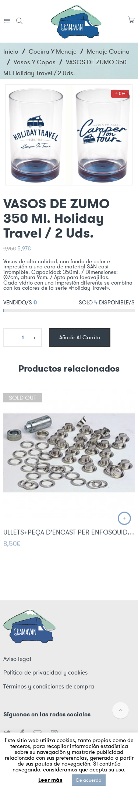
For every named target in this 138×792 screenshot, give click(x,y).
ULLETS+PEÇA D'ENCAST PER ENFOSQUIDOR (69, 536)
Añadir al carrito (79, 337)
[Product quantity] (22, 337)
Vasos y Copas (35, 62)
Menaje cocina (108, 51)
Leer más (50, 780)
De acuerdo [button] (88, 780)
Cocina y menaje (53, 51)
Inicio (10, 51)
